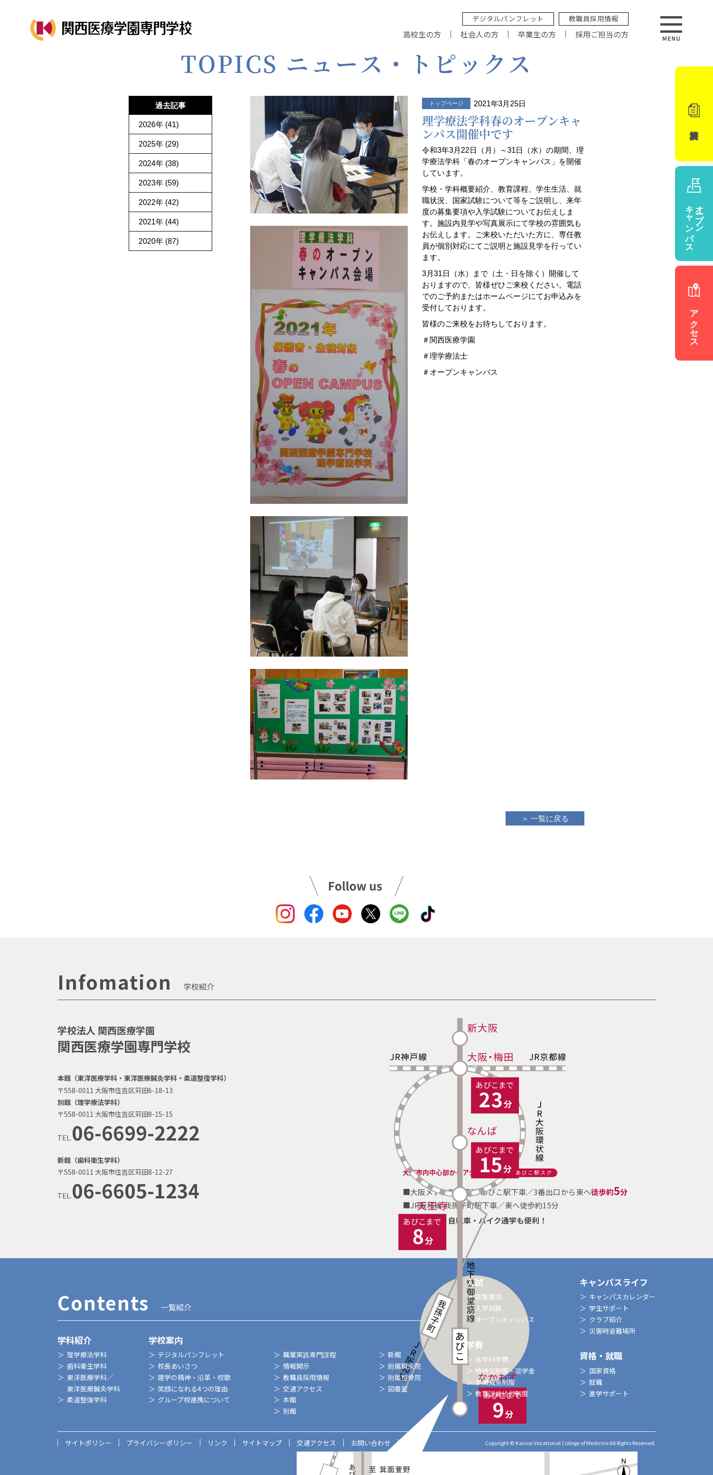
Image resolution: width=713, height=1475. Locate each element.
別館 (289, 1411)
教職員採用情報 (594, 18)
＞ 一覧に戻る (545, 819)
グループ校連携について (194, 1399)
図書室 (398, 1388)
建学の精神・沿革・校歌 (194, 1377)
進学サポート (609, 1393)
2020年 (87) (159, 241)
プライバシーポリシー (159, 1443)
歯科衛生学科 (87, 1366)
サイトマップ (262, 1443)
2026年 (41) (159, 125)
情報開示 (296, 1366)
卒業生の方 (537, 34)
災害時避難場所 (612, 1331)
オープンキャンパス (505, 1319)
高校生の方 (422, 34)
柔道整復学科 (87, 1399)
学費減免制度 (495, 1382)
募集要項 (488, 1296)
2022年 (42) (159, 202)
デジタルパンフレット (508, 18)
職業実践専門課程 (309, 1354)
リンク (217, 1443)
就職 (595, 1382)
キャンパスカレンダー (622, 1296)
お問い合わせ (371, 1443)
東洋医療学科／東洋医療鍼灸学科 (93, 1383)
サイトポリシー (88, 1443)
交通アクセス (302, 1388)
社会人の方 (479, 34)
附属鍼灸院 (404, 1366)
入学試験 (488, 1308)
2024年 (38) (159, 163)
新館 (394, 1354)
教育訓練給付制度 (501, 1393)
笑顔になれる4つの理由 (193, 1388)
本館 (289, 1399)
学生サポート (609, 1308)
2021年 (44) (159, 222)
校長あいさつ (177, 1366)
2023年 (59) (159, 183)
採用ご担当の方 (602, 34)
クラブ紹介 (605, 1319)
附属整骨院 (404, 1377)
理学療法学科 (87, 1354)
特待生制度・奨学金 (505, 1370)
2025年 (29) (159, 144)
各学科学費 (491, 1359)
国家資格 (602, 1370)
